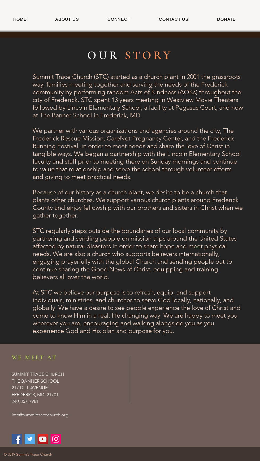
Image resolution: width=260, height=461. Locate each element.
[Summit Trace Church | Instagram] (56, 439)
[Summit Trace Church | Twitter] (30, 439)
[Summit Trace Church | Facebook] (17, 439)
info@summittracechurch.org (40, 414)
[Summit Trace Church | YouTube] (43, 439)
